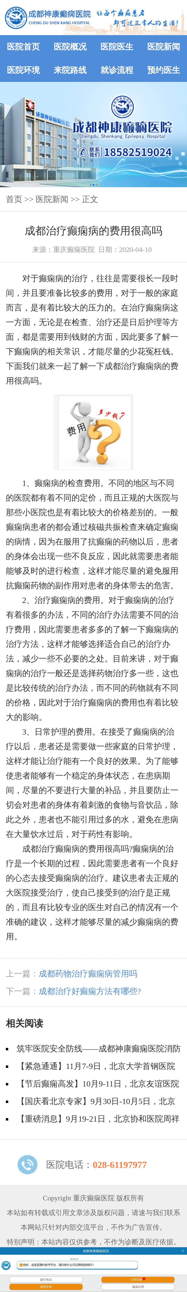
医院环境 (23, 70)
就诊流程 (116, 70)
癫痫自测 (138, 1286)
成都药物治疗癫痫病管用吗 (88, 973)
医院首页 (23, 46)
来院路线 (70, 70)
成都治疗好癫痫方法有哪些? (90, 991)
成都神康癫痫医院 (96, 1251)
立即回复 (138, 1279)
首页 (14, 199)
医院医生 (116, 46)
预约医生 (163, 70)
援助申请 (46, 1286)
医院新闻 (163, 46)
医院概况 (70, 46)
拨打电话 (46, 1279)
